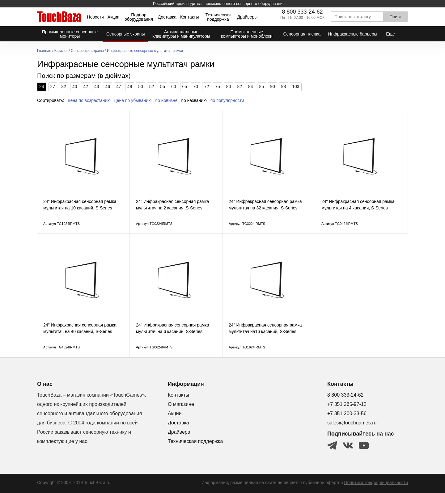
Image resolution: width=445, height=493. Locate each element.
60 (173, 86)
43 (96, 86)
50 (140, 86)
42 (85, 86)
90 (272, 86)
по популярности (227, 100)
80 (228, 86)
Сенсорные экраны (87, 51)
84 (250, 86)
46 (107, 86)
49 (129, 86)
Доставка (167, 17)
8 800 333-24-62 (302, 12)
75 (217, 86)
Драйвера (179, 432)
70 (195, 86)
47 (118, 86)
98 (283, 86)
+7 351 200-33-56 (347, 413)
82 (239, 86)
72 (206, 86)
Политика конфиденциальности (376, 482)
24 (41, 86)
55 (162, 86)
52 (151, 86)
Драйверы (247, 17)
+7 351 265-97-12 (347, 404)
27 (52, 86)
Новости (95, 17)
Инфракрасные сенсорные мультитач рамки (145, 51)
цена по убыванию (133, 100)
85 (261, 86)
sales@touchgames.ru (351, 422)
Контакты (189, 17)
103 (295, 86)
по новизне (166, 100)
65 (184, 86)
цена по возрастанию (89, 100)
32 (63, 86)
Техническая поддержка (218, 17)
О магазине (181, 404)
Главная (44, 51)
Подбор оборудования (139, 17)
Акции (114, 17)
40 (74, 86)
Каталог (61, 51)
